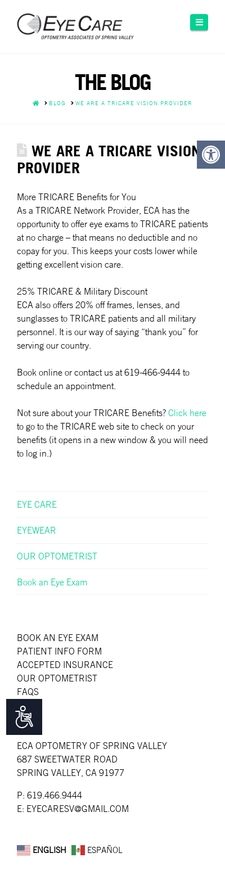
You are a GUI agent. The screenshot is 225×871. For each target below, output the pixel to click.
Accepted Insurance (65, 664)
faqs (28, 691)
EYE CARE (37, 504)
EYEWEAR (36, 530)
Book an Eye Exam (52, 582)
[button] (199, 22)
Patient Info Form (59, 651)
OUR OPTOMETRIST (57, 556)
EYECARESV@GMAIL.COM (77, 808)
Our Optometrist (57, 678)
